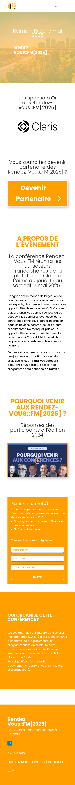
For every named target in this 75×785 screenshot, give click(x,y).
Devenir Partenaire (33, 193)
